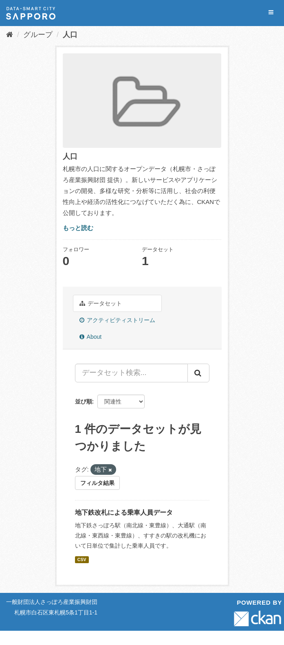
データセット (100, 303)
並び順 (83, 401)
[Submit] (198, 373)
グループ (38, 35)
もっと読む (78, 227)
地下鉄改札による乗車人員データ (124, 512)
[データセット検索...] (131, 373)
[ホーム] (9, 35)
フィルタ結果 (97, 483)
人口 (70, 35)
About (90, 336)
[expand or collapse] (271, 12)
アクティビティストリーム (117, 320)
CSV (81, 559)
